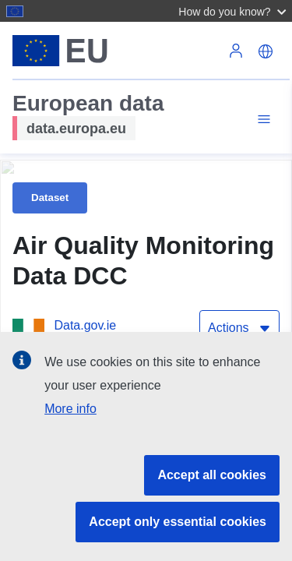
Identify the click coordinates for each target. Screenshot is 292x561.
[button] (234, 11)
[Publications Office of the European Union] (139, 219)
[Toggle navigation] (262, 119)
